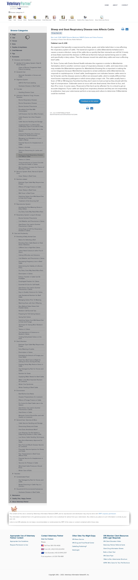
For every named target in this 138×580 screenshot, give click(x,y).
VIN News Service (78, 539)
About (115, 5)
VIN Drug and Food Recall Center (83, 543)
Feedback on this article (89, 101)
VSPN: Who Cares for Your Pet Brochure (116, 563)
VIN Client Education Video (112, 541)
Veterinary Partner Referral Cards (114, 545)
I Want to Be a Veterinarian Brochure (115, 559)
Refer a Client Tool (109, 552)
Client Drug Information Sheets (113, 548)
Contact (125, 5)
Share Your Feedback (47, 539)
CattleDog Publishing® (79, 546)
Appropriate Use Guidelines (19, 541)
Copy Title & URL (57, 33)
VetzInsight (75, 550)
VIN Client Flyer (108, 556)
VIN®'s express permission (107, 513)
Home (107, 5)
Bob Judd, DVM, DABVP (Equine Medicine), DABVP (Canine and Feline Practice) (77, 37)
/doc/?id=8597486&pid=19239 (61, 113)
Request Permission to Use (19, 545)
